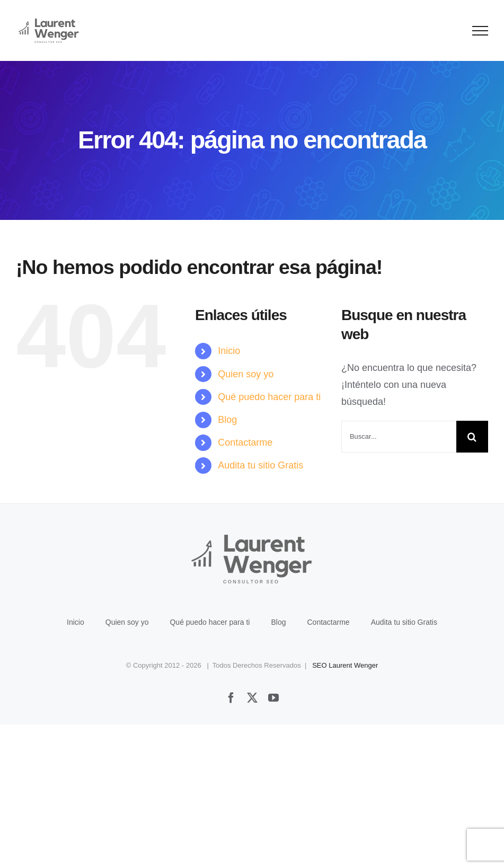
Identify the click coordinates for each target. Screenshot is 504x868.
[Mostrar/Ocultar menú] (480, 31)
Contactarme (245, 442)
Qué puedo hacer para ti (269, 397)
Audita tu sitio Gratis (260, 465)
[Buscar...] (398, 437)
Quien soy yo (245, 374)
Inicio (229, 351)
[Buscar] (472, 437)
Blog (227, 419)
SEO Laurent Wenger (345, 665)
